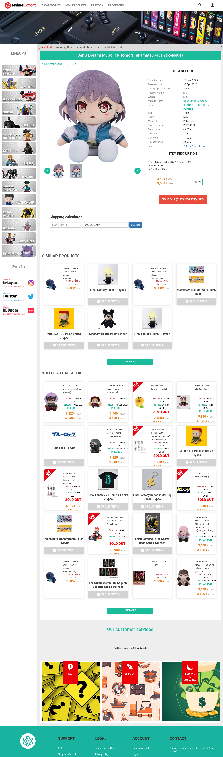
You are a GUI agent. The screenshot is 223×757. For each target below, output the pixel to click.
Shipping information (68, 728)
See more (130, 354)
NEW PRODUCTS (75, 5)
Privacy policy (101, 728)
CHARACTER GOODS (52, 64)
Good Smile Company (195, 100)
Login (135, 728)
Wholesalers (138, 734)
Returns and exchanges (69, 734)
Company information (105, 734)
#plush (187, 146)
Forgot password (140, 722)
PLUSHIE (71, 64)
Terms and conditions (105, 722)
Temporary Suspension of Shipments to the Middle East (80, 47)
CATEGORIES (51, 5)
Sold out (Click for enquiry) (183, 199)
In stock (97, 5)
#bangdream (198, 146)
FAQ (60, 722)
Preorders (116, 5)
